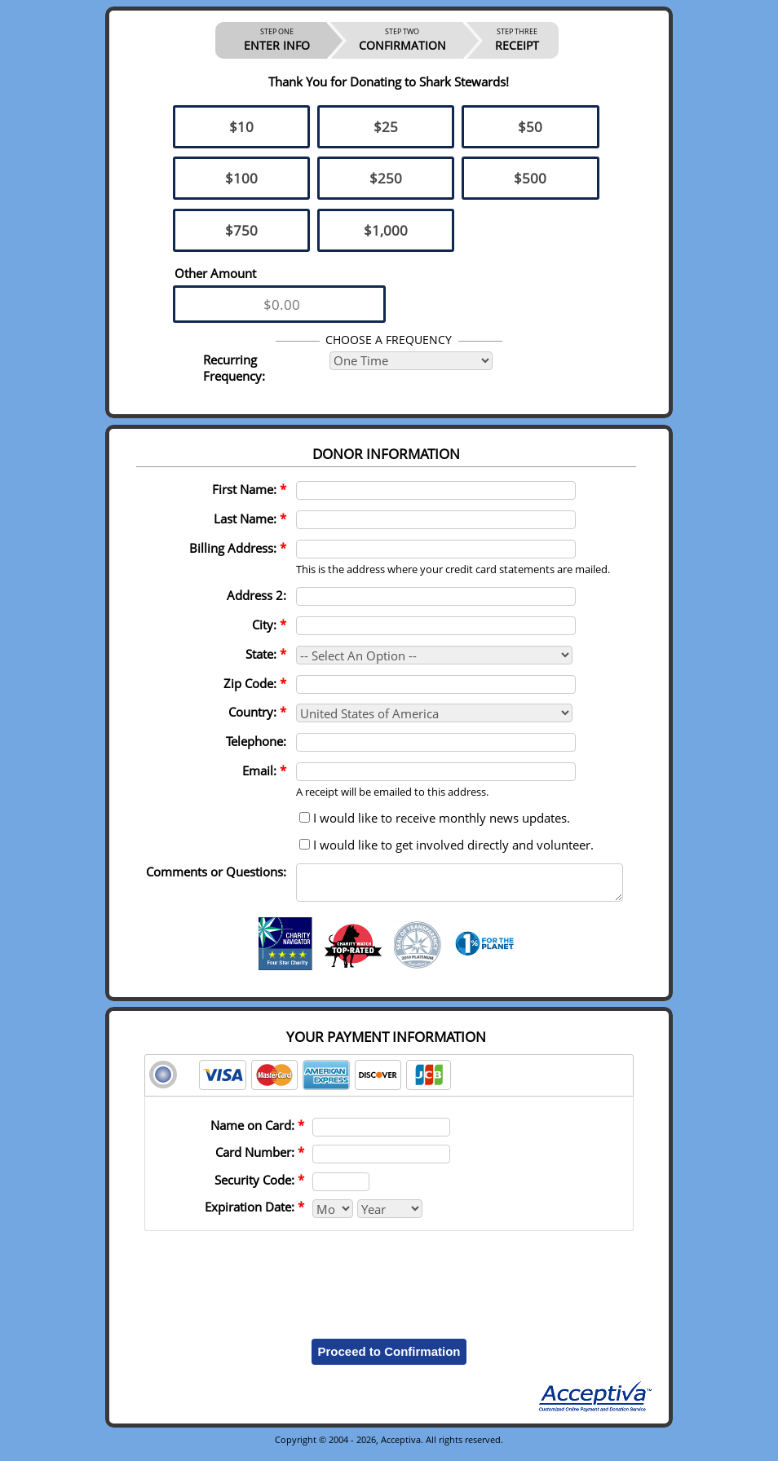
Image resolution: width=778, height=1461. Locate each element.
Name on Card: (257, 1132)
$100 (241, 178)
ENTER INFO (277, 40)
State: (265, 654)
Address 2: (256, 595)
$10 (241, 126)
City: (269, 624)
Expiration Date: (254, 1214)
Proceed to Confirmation (388, 1359)
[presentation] (389, 1280)
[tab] (389, 1083)
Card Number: (259, 1159)
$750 (241, 230)
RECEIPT (517, 40)
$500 (530, 178)
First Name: (249, 489)
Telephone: (256, 741)
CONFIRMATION (402, 40)
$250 (385, 178)
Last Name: (250, 518)
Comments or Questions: (216, 871)
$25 (386, 126)
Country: (257, 712)
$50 (530, 126)
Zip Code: (254, 683)
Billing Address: (237, 548)
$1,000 (386, 230)
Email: (264, 770)
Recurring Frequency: (234, 367)
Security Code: (259, 1187)
